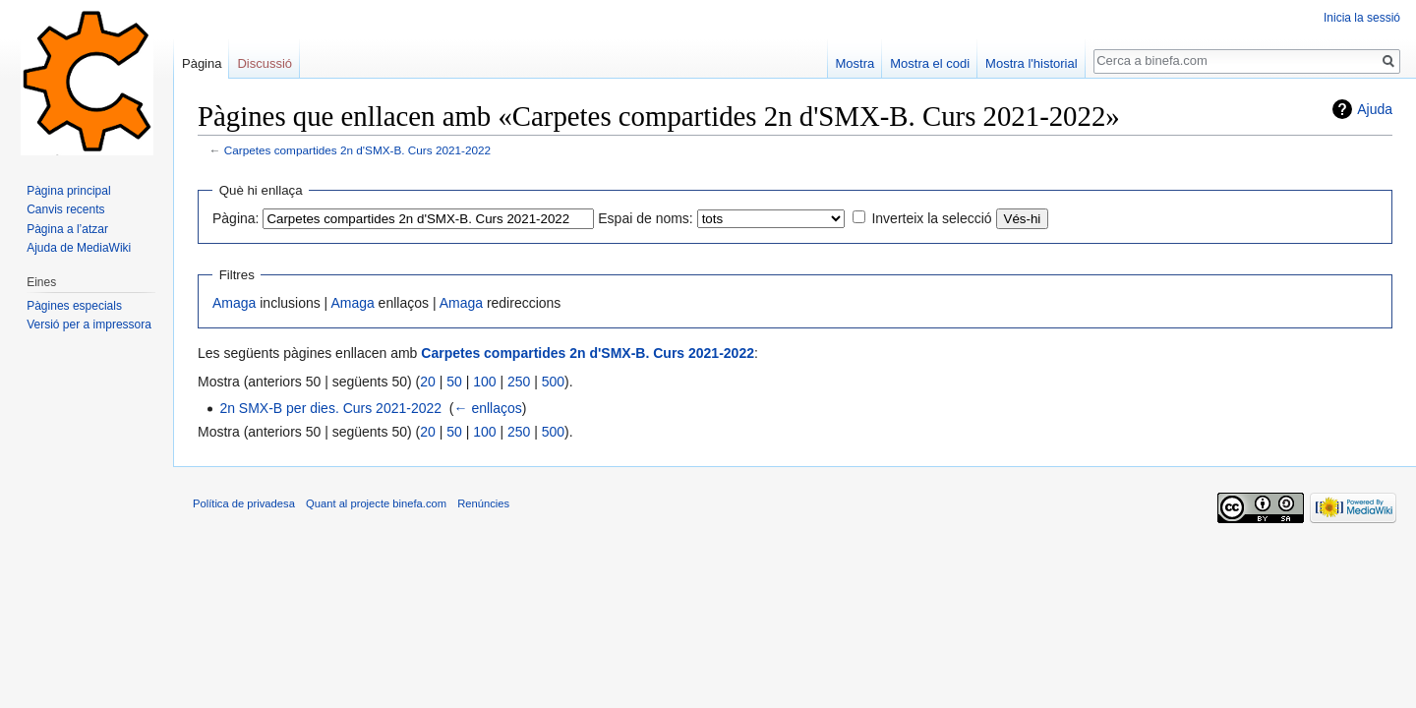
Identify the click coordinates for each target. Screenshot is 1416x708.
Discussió (264, 63)
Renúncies (483, 503)
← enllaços (488, 408)
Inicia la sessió (1362, 18)
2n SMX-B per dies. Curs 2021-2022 (330, 408)
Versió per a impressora (89, 324)
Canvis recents (65, 209)
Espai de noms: (645, 218)
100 (484, 381)
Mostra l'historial (1031, 63)
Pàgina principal (68, 191)
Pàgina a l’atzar (67, 229)
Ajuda (1374, 109)
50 (454, 381)
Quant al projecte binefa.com (376, 503)
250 (518, 381)
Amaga (234, 303)
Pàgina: (235, 218)
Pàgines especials (74, 306)
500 (553, 381)
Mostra (855, 63)
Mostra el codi (930, 63)
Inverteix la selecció (931, 218)
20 (428, 381)
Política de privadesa (244, 503)
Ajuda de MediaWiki (79, 248)
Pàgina (201, 63)
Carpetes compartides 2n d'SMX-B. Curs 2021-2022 (357, 150)
